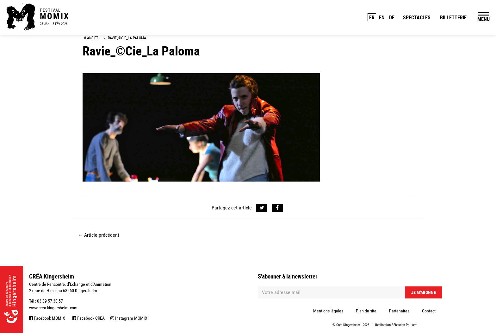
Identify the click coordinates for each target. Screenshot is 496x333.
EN (382, 17)
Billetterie (453, 17)
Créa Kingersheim (348, 325)
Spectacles (417, 17)
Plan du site (366, 310)
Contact (429, 310)
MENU (483, 19)
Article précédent (98, 235)
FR (372, 17)
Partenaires (399, 310)
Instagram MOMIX (128, 318)
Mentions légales (328, 310)
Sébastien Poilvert (404, 325)
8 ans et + (92, 38)
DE (391, 17)
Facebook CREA (88, 318)
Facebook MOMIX (47, 318)
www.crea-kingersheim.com (53, 307)
